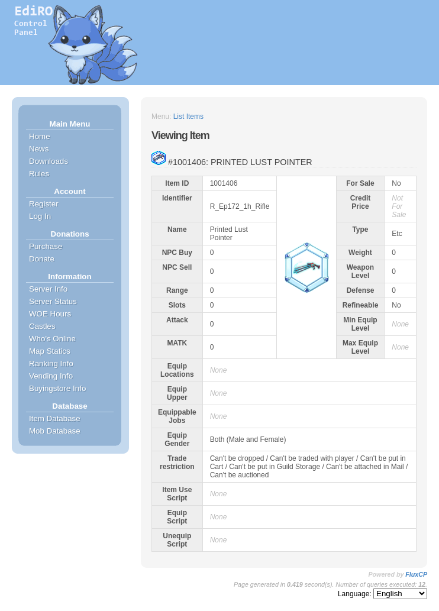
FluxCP (416, 574)
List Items (188, 116)
